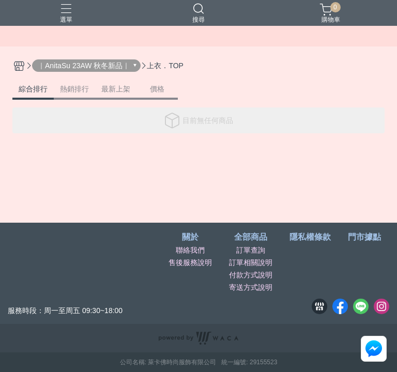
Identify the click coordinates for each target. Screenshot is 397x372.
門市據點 (364, 237)
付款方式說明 (250, 274)
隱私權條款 (310, 237)
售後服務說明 (190, 262)
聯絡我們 (190, 250)
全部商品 (250, 237)
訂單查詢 (250, 250)
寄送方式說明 (250, 287)
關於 (190, 237)
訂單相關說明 (250, 262)
